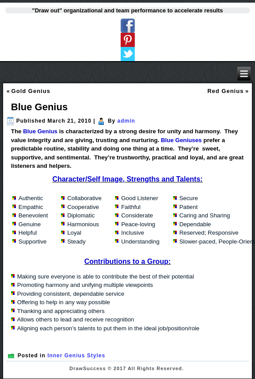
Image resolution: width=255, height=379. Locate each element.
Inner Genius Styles (76, 355)
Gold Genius (30, 91)
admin (126, 121)
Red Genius (225, 91)
